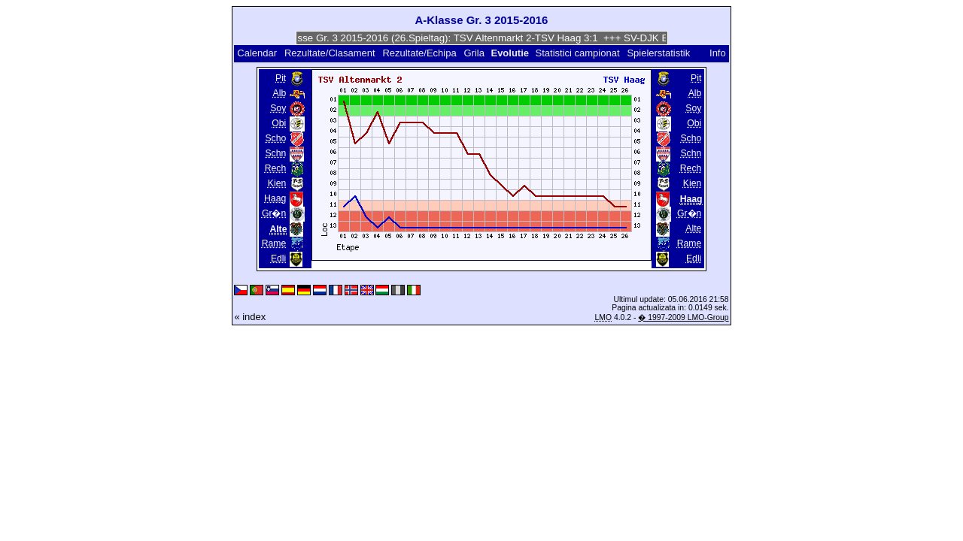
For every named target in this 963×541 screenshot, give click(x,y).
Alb (280, 93)
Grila (473, 53)
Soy (278, 108)
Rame (274, 243)
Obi (279, 123)
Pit (280, 78)
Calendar (257, 53)
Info (717, 53)
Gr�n (274, 213)
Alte (693, 228)
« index (250, 316)
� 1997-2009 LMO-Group (683, 317)
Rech (276, 168)
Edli (278, 258)
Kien (277, 183)
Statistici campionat (578, 53)
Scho (275, 138)
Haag (275, 198)
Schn (275, 153)
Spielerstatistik (659, 53)
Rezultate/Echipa (419, 53)
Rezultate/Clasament (329, 53)
